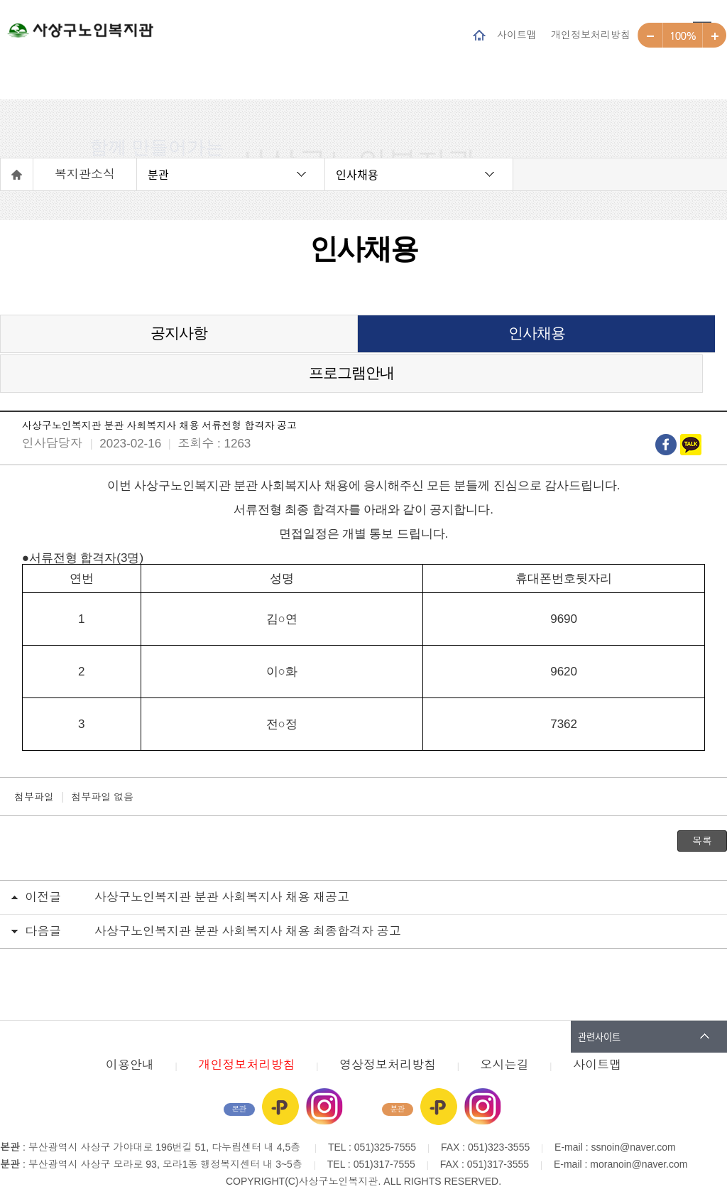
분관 (158, 174)
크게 (714, 35)
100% (682, 35)
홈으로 (17, 174)
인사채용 (357, 174)
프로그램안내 (604, 340)
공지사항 (121, 340)
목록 (702, 813)
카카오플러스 (280, 1078)
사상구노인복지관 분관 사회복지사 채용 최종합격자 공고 (247, 904)
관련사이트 (599, 1009)
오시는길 (505, 1037)
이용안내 (130, 1037)
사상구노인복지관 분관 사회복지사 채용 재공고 (221, 869)
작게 (650, 35)
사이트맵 (517, 34)
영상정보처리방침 (387, 1037)
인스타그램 (324, 1078)
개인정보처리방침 (590, 34)
